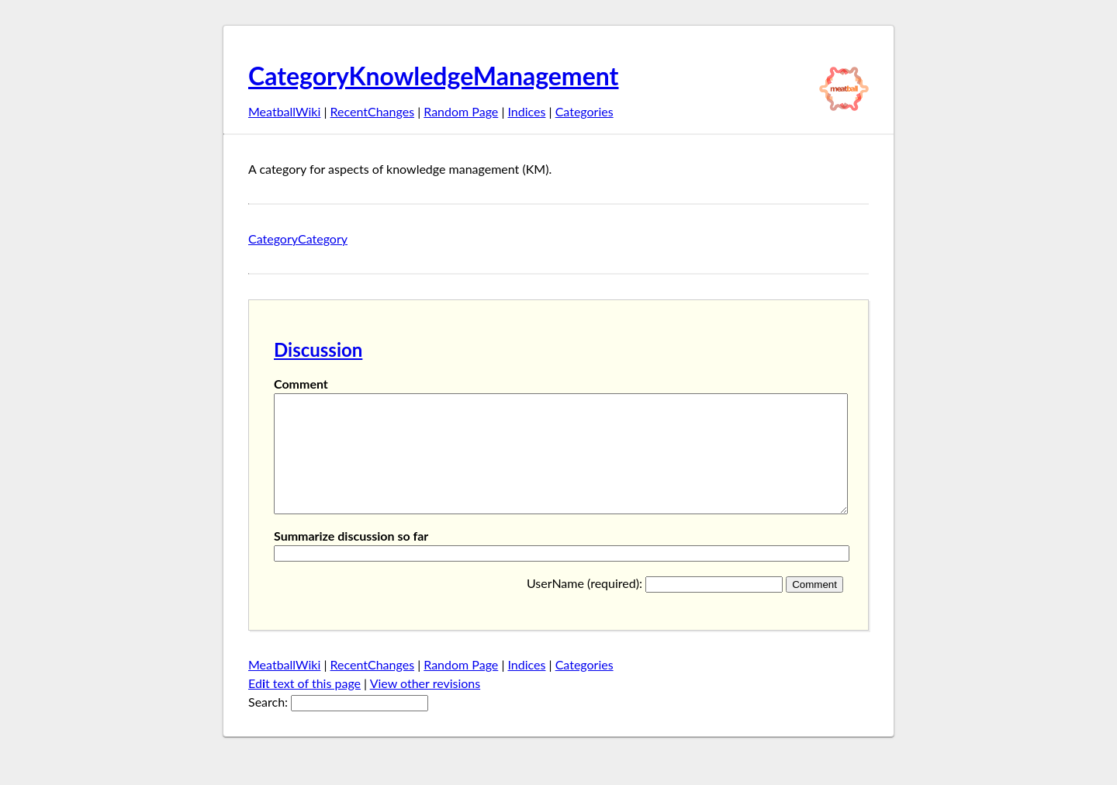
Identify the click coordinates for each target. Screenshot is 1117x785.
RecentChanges (372, 111)
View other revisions (425, 706)
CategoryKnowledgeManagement (433, 76)
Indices (526, 111)
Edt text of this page (304, 706)
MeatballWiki (284, 111)
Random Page (461, 111)
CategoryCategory (298, 238)
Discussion (318, 349)
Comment (301, 383)
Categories (584, 111)
